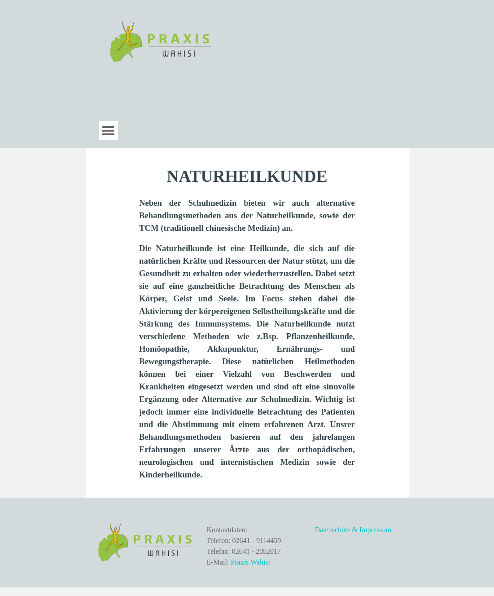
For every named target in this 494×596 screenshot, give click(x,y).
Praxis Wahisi (250, 562)
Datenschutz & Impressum (353, 530)
